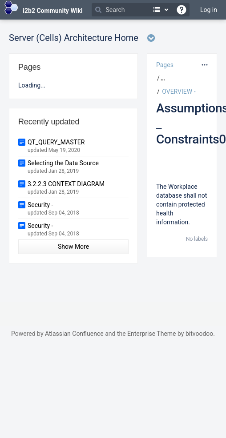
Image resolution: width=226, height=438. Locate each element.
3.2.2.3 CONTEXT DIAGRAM (66, 183)
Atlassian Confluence (74, 333)
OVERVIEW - (178, 91)
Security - (40, 204)
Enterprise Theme (151, 333)
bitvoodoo (199, 333)
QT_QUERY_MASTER (56, 142)
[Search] (141, 9)
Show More (73, 246)
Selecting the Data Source (63, 163)
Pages (165, 64)
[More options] (204, 65)
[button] (161, 78)
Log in (208, 9)
